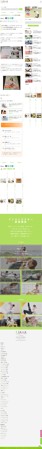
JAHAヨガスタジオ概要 (4, 415)
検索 (21, 9)
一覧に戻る (12, 12)
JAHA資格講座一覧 (4, 355)
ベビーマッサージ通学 (4, 369)
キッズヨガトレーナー (4, 388)
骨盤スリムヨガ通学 (4, 362)
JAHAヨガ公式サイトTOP (10, 148)
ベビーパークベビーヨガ (4, 419)
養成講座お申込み (3, 358)
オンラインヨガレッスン (4, 394)
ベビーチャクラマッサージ (5, 401)
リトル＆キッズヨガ (4, 406)
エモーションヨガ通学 (4, 367)
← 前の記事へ (3, 12)
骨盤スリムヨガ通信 (4, 378)
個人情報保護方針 (3, 351)
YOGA (2, 408)
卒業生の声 (2, 357)
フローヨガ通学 (3, 374)
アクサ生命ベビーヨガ (4, 420)
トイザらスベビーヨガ (4, 417)
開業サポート (3, 390)
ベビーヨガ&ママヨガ (4, 429)
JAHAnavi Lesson (4, 422)
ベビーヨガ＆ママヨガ (4, 403)
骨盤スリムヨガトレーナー (5, 385)
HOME (2, 344)
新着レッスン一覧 (9, 136)
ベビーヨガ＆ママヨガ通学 (5, 364)
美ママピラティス (3, 433)
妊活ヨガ (2, 397)
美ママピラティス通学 (4, 371)
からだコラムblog (9, 130)
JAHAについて (3, 346)
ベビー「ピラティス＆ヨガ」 (5, 381)
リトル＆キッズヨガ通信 (4, 383)
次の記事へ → (20, 12)
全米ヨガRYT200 (3, 360)
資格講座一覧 (8, 142)
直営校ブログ (3, 348)
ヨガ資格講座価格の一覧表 (5, 376)
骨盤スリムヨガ (3, 428)
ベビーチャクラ (3, 436)
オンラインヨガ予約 (4, 413)
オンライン (2, 438)
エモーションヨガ (3, 404)
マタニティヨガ (3, 399)
